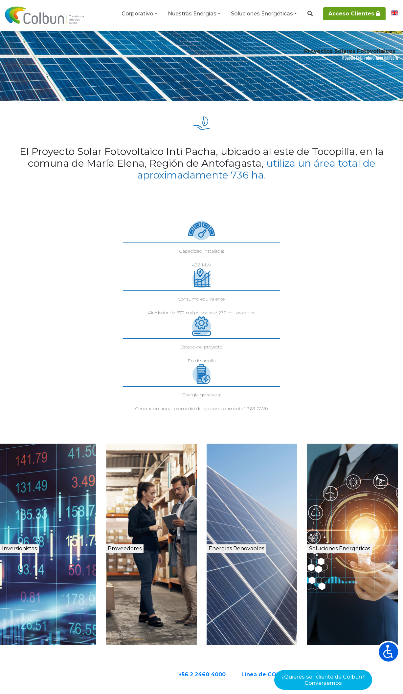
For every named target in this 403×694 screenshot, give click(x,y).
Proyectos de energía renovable (105, 43)
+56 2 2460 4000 (227, 596)
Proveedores (144, 472)
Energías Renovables (258, 479)
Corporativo (137, 14)
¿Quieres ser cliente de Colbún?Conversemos (323, 680)
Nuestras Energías (192, 14)
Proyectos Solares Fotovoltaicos (182, 43)
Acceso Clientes (354, 14)
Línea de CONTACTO (296, 596)
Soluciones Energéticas (262, 14)
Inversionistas (44, 472)
